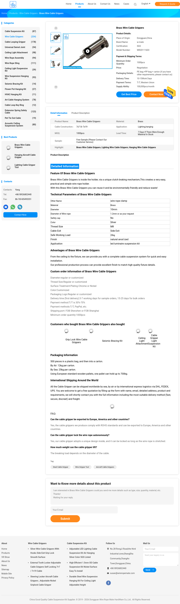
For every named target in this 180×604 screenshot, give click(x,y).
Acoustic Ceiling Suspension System (20, 124)
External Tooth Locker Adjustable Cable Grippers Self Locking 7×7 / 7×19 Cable (45, 567)
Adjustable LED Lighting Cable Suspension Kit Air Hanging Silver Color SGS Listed (83, 553)
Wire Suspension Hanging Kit (20, 77)
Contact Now (20, 215)
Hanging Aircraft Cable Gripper (25, 156)
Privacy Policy (7, 578)
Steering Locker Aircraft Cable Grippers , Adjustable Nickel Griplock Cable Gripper (44, 580)
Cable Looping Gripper (20, 41)
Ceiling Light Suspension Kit (20, 69)
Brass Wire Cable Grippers (22, 146)
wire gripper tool (82, 467)
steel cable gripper (60, 467)
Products (5, 553)
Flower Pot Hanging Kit (20, 89)
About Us (5, 561)
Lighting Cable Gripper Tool (25, 166)
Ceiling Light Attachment (20, 52)
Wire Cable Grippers (20, 36)
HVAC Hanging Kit (20, 94)
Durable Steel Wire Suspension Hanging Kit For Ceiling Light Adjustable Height (83, 580)
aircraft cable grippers (105, 467)
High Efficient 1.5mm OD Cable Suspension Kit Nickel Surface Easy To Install (83, 567)
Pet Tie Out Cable (20, 118)
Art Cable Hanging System (20, 99)
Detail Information (58, 113)
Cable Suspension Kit (20, 31)
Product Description (80, 113)
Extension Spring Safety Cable (20, 111)
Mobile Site (6, 573)
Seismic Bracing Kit (20, 83)
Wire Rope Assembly (20, 57)
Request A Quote (167, 4)
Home (4, 549)
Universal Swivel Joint (20, 47)
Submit (65, 518)
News (4, 565)
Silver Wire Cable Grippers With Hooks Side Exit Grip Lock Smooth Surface (44, 553)
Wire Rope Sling (20, 63)
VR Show (5, 557)
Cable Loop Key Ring (20, 105)
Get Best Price (128, 94)
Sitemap (5, 569)
